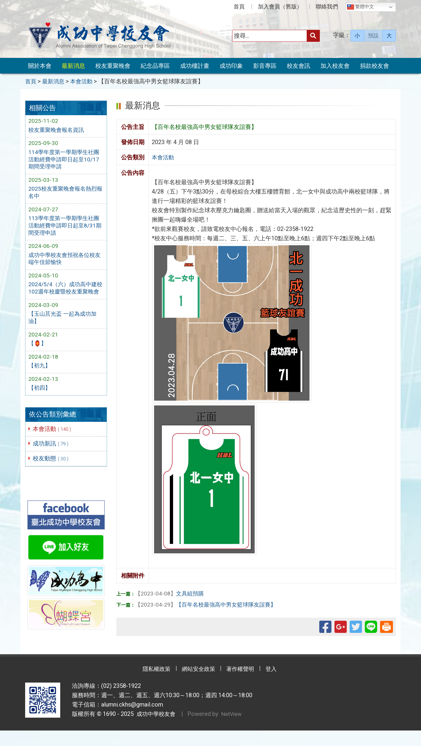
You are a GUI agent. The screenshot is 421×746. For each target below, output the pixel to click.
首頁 (239, 6)
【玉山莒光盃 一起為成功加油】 (64, 330)
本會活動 (53, 443)
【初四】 (40, 402)
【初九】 (40, 380)
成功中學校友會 (155, 729)
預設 (373, 36)
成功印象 (231, 65)
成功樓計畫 (194, 65)
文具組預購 (170, 592)
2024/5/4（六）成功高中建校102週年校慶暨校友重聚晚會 (65, 297)
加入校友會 (335, 65)
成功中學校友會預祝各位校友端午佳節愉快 (63, 262)
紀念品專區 (155, 65)
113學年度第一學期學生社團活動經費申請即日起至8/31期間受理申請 (65, 228)
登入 (276, 684)
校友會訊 (298, 65)
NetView (234, 729)
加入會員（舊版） (280, 6)
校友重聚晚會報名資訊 (57, 130)
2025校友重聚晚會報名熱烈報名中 (64, 194)
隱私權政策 (152, 684)
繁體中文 (360, 7)
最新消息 (73, 65)
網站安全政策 (197, 684)
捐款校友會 (374, 65)
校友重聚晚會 (112, 65)
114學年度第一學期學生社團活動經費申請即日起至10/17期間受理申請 (65, 160)
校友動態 (51, 473)
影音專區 (265, 65)
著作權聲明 (242, 684)
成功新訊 (51, 458)
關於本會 (39, 65)
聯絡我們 (327, 6)
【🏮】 (37, 357)
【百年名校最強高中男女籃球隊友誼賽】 (208, 603)
